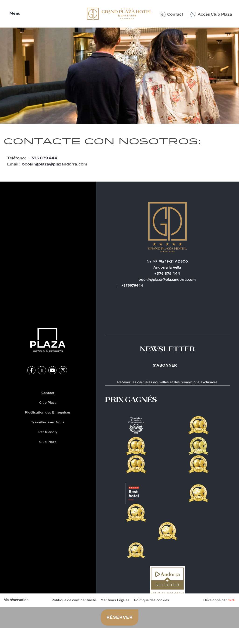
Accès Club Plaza (215, 14)
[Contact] (162, 14)
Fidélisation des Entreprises (48, 412)
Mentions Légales (115, 600)
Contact (175, 14)
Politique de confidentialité (74, 600)
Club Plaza (47, 402)
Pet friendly (47, 432)
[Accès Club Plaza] (193, 14)
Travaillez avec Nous (47, 422)
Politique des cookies (151, 600)
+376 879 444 (42, 158)
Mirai (231, 600)
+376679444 (132, 285)
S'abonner (165, 365)
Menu (15, 13)
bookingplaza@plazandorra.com (54, 164)
